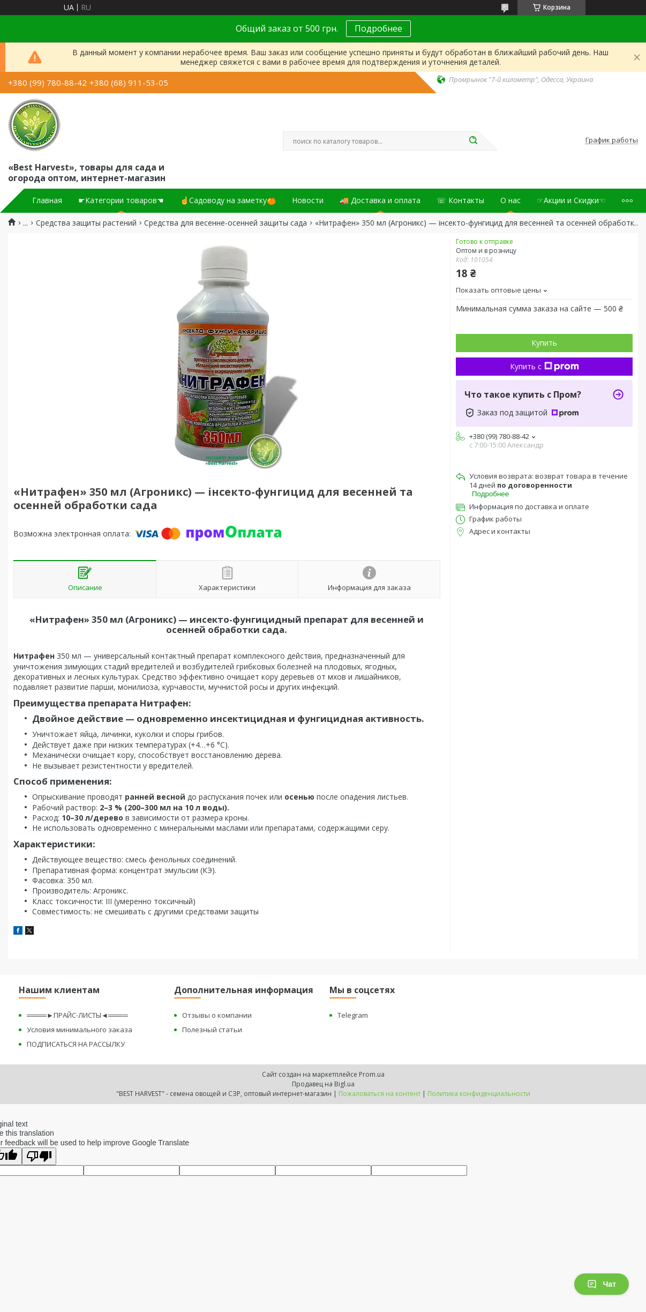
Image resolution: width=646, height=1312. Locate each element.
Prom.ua (372, 1074)
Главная (47, 200)
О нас (510, 200)
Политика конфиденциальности (478, 1093)
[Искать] (473, 141)
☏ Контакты (460, 200)
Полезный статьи (212, 1029)
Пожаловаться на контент (379, 1093)
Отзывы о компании (217, 1015)
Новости (308, 200)
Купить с (544, 366)
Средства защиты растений (86, 223)
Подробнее (378, 28)
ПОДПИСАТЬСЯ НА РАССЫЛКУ (76, 1044)
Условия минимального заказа (79, 1029)
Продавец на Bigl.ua (323, 1084)
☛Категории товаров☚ (121, 200)
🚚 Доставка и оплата (380, 200)
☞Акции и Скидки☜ (571, 200)
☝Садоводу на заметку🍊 (228, 200)
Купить (544, 343)
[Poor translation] (39, 1156)
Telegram (352, 1015)
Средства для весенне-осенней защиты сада (225, 223)
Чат (601, 1284)
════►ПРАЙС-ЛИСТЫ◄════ (77, 1015)
